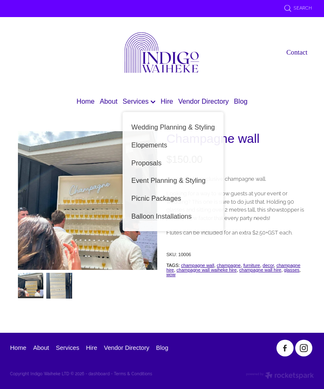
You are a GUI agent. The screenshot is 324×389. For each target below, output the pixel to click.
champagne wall (197, 265)
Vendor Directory (203, 101)
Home (85, 101)
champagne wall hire (260, 269)
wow (171, 274)
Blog (241, 101)
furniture (251, 265)
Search (298, 7)
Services (139, 101)
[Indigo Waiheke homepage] (162, 52)
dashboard (99, 374)
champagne (229, 265)
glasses (291, 269)
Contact (297, 52)
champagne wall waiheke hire (206, 269)
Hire (167, 101)
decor (268, 265)
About (108, 101)
